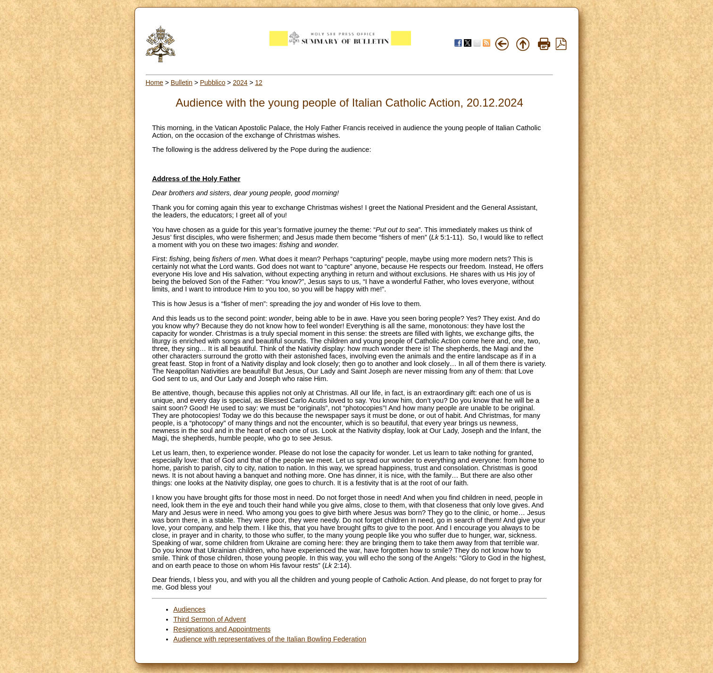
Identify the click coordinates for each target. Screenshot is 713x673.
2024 (240, 82)
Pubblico (213, 82)
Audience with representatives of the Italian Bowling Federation (269, 639)
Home (154, 82)
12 (259, 82)
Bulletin (182, 82)
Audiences (189, 609)
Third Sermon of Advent (209, 619)
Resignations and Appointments (221, 629)
